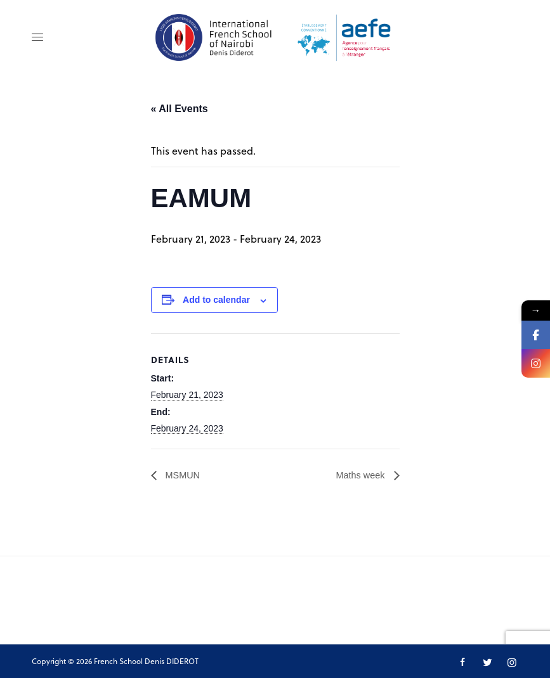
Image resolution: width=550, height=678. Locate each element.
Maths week (359, 475)
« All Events (179, 108)
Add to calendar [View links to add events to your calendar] (216, 300)
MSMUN (183, 475)
